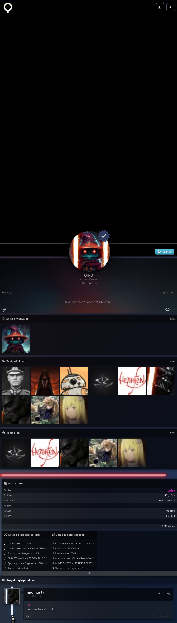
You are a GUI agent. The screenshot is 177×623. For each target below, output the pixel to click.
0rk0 (31, 597)
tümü (172, 235)
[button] (89, 489)
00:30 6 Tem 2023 (160, 532)
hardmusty (35, 508)
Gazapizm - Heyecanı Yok (22, 469)
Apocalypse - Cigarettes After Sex (25, 479)
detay (171, 406)
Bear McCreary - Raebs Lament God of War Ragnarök (73, 459)
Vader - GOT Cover (18, 459)
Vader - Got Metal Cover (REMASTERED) (25, 464)
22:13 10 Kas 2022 (161, 584)
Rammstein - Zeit (16, 484)
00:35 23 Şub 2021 (160, 618)
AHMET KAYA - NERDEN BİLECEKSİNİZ (25, 474)
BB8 (38, 611)
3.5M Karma (168, 442)
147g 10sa (169, 411)
